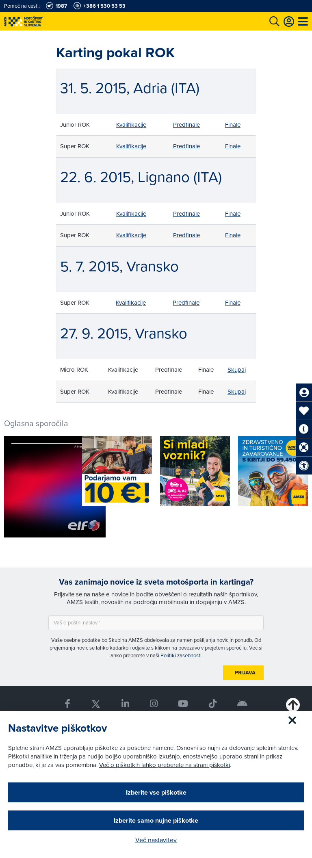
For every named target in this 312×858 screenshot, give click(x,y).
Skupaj (237, 369)
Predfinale (186, 124)
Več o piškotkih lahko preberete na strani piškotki (164, 764)
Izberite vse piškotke (156, 792)
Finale (232, 124)
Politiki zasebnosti (181, 655)
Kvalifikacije (131, 124)
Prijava (245, 672)
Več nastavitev (156, 840)
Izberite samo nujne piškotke (156, 820)
